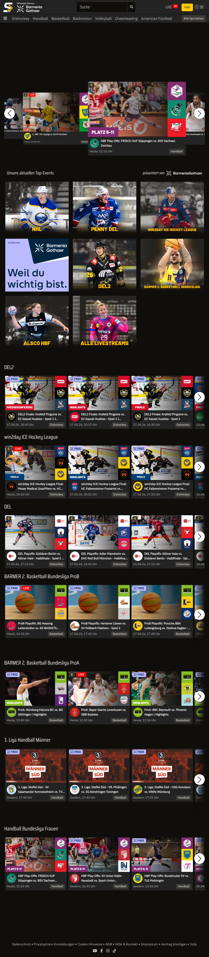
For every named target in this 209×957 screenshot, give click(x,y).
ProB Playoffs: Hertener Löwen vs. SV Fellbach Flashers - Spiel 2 (103, 626)
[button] (9, 113)
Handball (40, 18)
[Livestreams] (104, 322)
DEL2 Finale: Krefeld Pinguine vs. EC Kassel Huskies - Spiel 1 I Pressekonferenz (39, 416)
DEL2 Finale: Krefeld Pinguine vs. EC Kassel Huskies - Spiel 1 (166, 416)
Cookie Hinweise (90, 944)
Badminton (82, 18)
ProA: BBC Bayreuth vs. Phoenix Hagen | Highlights (165, 712)
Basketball (61, 18)
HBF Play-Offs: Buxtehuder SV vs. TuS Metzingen (166, 878)
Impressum (150, 944)
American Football (156, 18)
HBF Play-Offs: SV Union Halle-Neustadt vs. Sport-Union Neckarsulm (101, 878)
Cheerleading (126, 18)
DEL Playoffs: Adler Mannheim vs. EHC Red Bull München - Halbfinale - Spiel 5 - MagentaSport (104, 556)
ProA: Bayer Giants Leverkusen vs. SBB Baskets (103, 712)
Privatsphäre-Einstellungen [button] (54, 944)
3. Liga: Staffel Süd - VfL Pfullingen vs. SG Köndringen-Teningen (104, 789)
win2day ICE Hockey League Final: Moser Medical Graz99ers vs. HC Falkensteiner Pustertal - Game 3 (40, 486)
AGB (109, 944)
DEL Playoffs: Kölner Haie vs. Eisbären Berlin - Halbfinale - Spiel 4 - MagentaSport (167, 556)
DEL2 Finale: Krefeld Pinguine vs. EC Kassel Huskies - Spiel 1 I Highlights (103, 416)
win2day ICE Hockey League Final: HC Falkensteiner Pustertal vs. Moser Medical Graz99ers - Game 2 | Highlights (104, 486)
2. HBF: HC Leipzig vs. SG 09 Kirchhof (49, 134)
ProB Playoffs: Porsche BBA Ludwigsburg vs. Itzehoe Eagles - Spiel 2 (166, 626)
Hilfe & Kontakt (126, 944)
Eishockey (20, 18)
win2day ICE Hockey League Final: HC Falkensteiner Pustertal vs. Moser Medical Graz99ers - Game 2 (167, 486)
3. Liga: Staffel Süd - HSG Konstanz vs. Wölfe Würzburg (167, 789)
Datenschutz (21, 944)
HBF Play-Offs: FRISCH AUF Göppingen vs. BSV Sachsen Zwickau (138, 143)
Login (187, 7)
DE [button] (199, 7)
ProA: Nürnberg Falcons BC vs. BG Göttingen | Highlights (40, 712)
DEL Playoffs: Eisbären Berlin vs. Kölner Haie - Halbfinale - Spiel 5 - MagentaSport (40, 556)
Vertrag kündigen (174, 944)
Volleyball (103, 18)
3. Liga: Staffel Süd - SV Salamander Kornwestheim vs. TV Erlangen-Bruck (40, 789)
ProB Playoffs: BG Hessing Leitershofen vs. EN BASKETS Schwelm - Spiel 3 (37, 626)
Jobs (193, 944)
